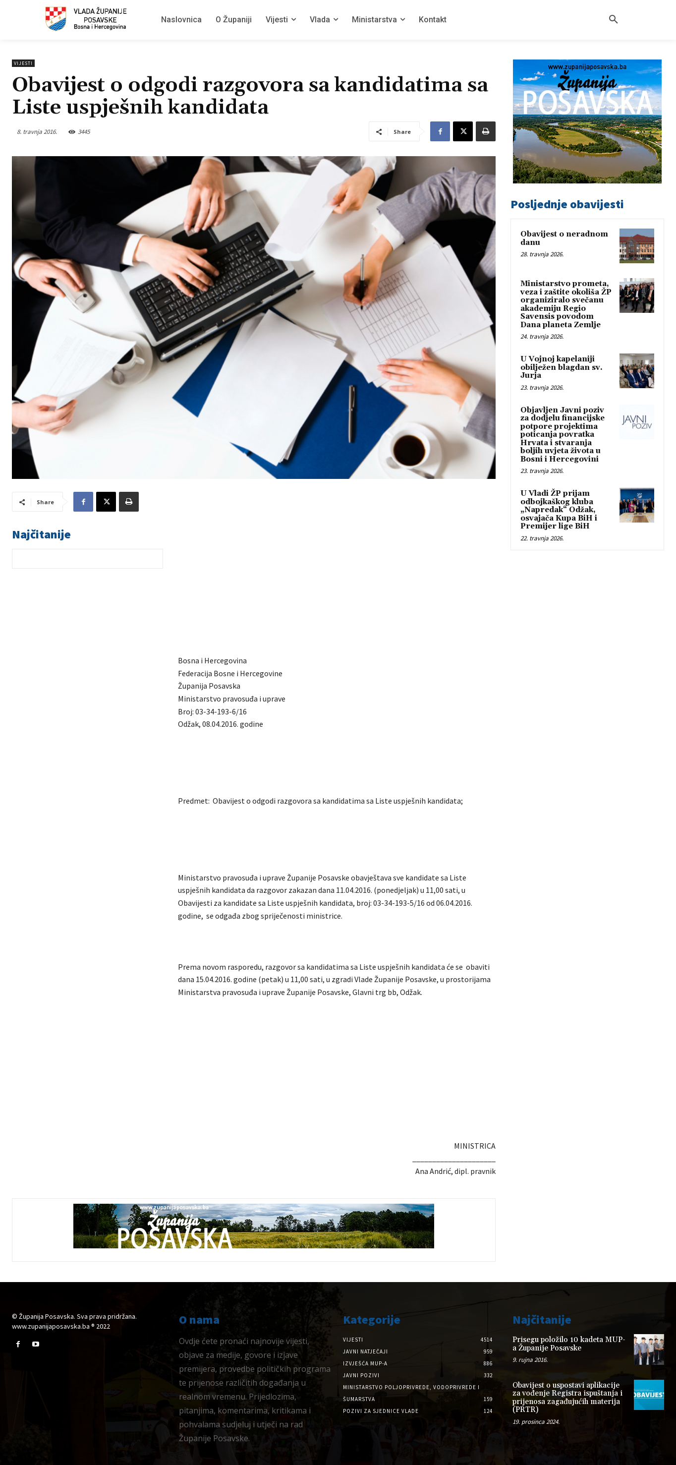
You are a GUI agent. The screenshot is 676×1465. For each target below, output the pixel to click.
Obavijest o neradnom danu (564, 238)
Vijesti (23, 63)
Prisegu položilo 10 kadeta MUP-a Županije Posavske (568, 1344)
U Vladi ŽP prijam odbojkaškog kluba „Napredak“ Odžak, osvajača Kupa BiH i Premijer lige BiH (558, 510)
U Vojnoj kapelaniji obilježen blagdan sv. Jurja (561, 367)
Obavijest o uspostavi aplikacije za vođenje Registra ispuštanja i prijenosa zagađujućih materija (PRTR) (567, 1398)
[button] (613, 20)
